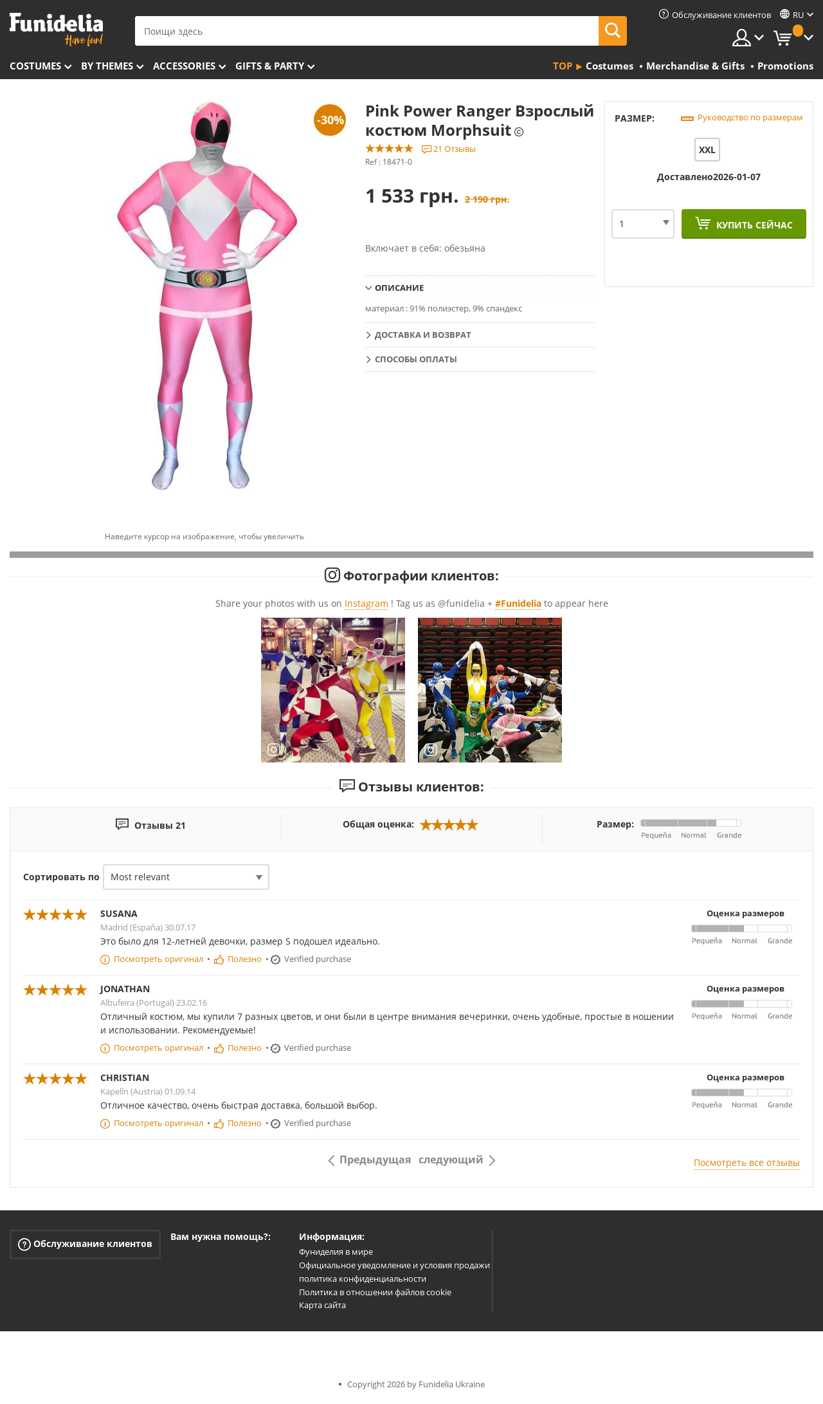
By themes (107, 65)
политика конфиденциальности (362, 1278)
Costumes (35, 65)
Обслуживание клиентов (85, 1244)
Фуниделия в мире (336, 1251)
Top (562, 65)
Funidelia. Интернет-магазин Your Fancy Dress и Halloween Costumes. (56, 30)
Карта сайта (322, 1305)
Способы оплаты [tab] (416, 359)
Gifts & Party (269, 65)
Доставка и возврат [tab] (423, 334)
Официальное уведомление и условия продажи (394, 1265)
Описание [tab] (399, 287)
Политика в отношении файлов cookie (375, 1292)
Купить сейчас (753, 225)
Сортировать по (61, 877)
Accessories (184, 65)
